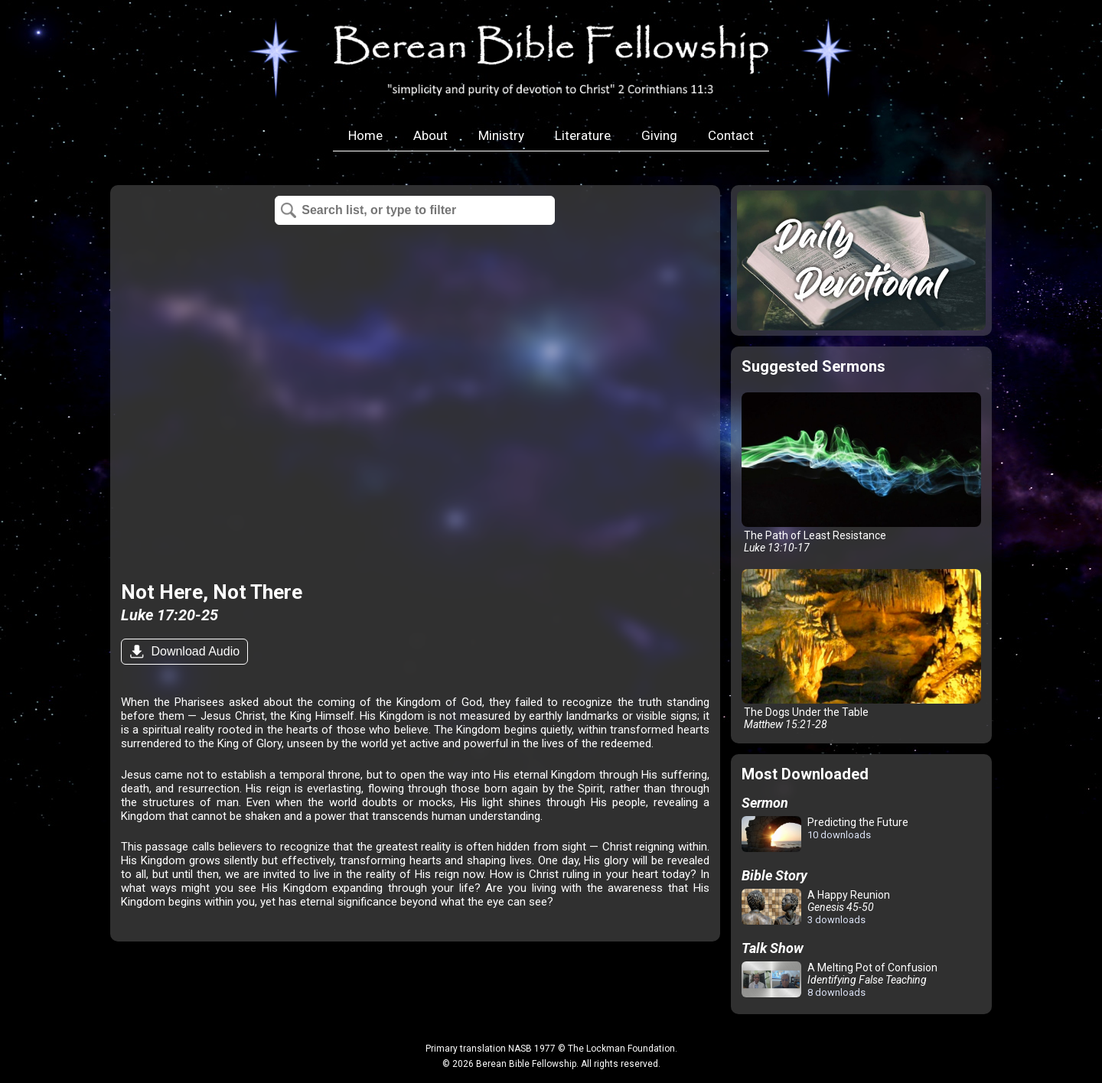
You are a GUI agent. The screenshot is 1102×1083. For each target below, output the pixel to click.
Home (365, 135)
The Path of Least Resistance (861, 473)
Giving (659, 135)
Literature (583, 135)
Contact (731, 135)
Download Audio (194, 651)
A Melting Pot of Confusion (839, 979)
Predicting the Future (825, 835)
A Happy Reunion (816, 907)
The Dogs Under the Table (861, 649)
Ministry (501, 135)
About (430, 135)
